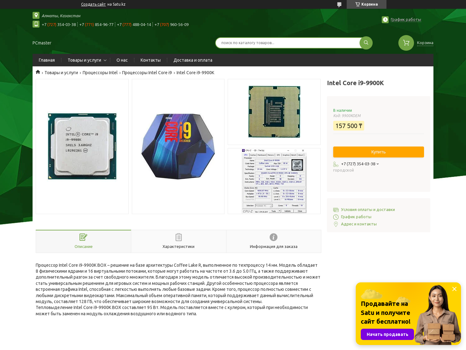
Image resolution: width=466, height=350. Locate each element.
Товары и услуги (84, 60)
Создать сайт (93, 4)
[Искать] (366, 42)
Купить (378, 151)
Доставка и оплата (192, 60)
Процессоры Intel (100, 72)
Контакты (151, 60)
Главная (47, 60)
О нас (122, 60)
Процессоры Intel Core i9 (147, 72)
